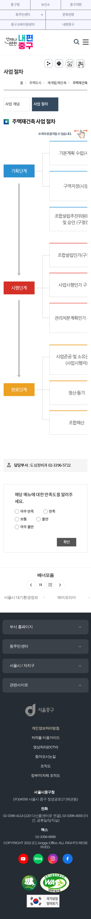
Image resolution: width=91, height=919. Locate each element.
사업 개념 (12, 104)
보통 (23, 519)
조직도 (45, 766)
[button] (60, 585)
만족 (52, 512)
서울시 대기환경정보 (23, 597)
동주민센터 (19, 646)
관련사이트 (19, 685)
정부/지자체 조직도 (45, 775)
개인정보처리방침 (45, 728)
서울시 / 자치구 (22, 665)
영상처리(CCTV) (45, 747)
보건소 (45, 5)
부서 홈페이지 (21, 627)
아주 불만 (27, 527)
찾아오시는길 (45, 756)
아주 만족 (27, 512)
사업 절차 (40, 104)
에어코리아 (68, 597)
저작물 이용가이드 (45, 737)
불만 (45, 519)
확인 (66, 542)
